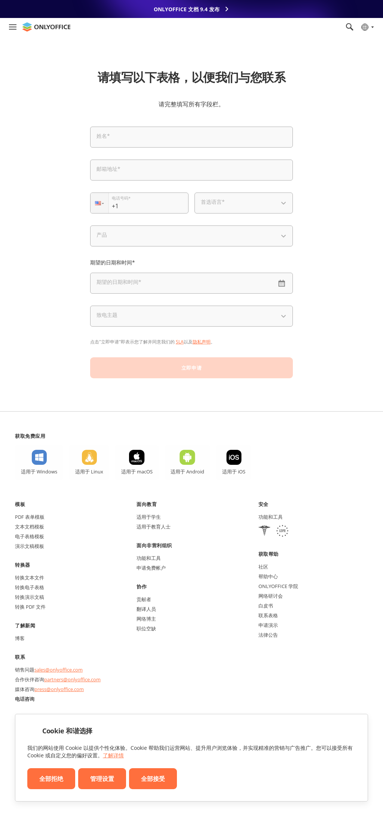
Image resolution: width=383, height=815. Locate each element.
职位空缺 (146, 628)
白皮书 (265, 605)
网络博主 (146, 618)
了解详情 (113, 755)
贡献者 (144, 599)
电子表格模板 (29, 536)
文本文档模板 (29, 526)
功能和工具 (149, 558)
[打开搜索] (349, 26)
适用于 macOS (137, 471)
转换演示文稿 (29, 597)
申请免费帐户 (151, 567)
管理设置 (102, 779)
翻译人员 (146, 609)
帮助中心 (268, 576)
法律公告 (268, 634)
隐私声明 (202, 342)
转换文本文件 (29, 577)
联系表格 (268, 615)
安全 (263, 504)
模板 (20, 504)
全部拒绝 (51, 779)
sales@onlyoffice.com (58, 669)
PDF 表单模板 (30, 516)
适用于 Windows (39, 471)
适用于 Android (187, 471)
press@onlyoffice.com (59, 689)
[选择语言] (367, 26)
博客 (20, 638)
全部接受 (153, 779)
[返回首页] (46, 26)
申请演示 (268, 625)
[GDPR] (282, 532)
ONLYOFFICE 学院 (278, 586)
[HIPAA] (264, 532)
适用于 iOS (233, 471)
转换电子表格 (29, 587)
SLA (180, 342)
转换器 (22, 564)
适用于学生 (149, 516)
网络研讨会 (270, 596)
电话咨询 (24, 699)
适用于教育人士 (154, 526)
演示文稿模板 (29, 546)
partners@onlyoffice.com (72, 679)
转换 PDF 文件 (30, 606)
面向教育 (147, 504)
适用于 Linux (89, 471)
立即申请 (191, 367)
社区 (263, 566)
